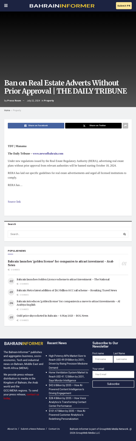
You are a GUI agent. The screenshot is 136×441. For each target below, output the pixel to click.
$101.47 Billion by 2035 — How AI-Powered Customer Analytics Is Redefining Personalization (67, 415)
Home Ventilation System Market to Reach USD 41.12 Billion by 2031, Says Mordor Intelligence (68, 376)
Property (49, 100)
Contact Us (54, 429)
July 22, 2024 (33, 100)
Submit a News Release (33, 429)
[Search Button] (124, 234)
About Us (12, 429)
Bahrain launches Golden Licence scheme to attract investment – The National (63, 279)
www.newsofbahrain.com (48, 153)
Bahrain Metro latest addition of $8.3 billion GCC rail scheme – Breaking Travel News (67, 290)
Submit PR (123, 5)
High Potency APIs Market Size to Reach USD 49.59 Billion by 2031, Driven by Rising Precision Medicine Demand (68, 362)
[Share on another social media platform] (125, 125)
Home (7, 110)
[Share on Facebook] (36, 125)
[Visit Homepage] (61, 5)
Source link (14, 201)
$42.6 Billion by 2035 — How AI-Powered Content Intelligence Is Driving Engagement (66, 389)
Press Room (14, 100)
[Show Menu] (6, 6)
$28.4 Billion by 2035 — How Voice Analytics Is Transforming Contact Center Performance (67, 402)
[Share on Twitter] (93, 125)
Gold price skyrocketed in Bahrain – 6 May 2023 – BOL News (52, 315)
